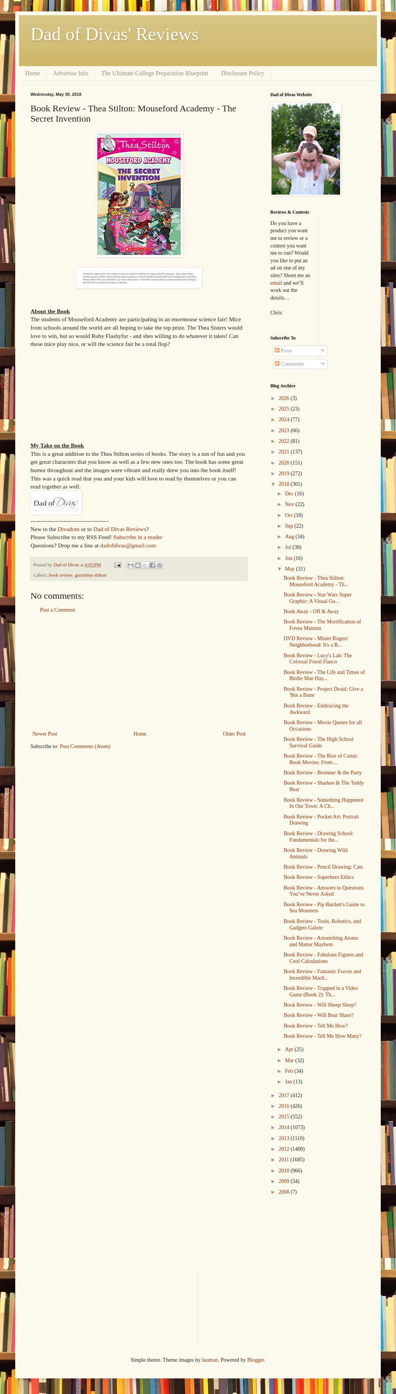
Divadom (68, 529)
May (290, 569)
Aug (290, 536)
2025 (285, 409)
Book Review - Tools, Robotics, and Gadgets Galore (322, 924)
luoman (210, 1360)
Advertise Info (70, 73)
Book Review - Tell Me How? (316, 1026)
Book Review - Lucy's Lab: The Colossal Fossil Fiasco (318, 659)
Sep (289, 526)
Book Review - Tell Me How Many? (323, 1036)
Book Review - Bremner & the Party (323, 773)
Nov (290, 504)
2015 (285, 1117)
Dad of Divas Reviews (119, 529)
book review (60, 575)
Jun (289, 558)
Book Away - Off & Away (311, 611)
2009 (285, 1181)
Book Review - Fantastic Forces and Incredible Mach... (322, 975)
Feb (289, 1071)
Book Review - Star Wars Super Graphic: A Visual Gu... (318, 598)
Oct (289, 515)
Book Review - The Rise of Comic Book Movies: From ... (321, 759)
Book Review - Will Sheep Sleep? (320, 1005)
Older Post (234, 734)
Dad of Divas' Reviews (114, 34)
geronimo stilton (90, 575)
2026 (285, 398)
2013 (285, 1138)
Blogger (255, 1360)
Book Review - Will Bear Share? (319, 1015)
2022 (285, 441)
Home (32, 73)
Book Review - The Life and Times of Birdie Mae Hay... (324, 675)
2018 (285, 484)
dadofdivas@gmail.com (128, 545)
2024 (285, 419)
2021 (285, 452)
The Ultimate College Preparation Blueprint (154, 73)
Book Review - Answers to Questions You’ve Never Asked (324, 891)
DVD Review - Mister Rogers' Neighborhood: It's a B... (316, 642)
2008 (285, 1192)
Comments (289, 364)
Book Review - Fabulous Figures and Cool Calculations (323, 958)
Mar (290, 1060)
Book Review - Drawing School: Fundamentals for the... (319, 837)
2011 (285, 1159)
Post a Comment (57, 610)
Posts (283, 351)
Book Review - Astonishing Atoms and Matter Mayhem (321, 941)
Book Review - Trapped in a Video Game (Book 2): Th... (321, 991)
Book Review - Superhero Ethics (319, 877)
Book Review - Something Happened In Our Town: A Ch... (323, 803)
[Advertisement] (139, 672)
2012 (285, 1149)
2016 (285, 1106)
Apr (289, 1049)
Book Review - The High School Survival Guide (319, 742)
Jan (289, 1082)
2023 (285, 430)
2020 (285, 463)
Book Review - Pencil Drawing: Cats (323, 867)
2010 (285, 1171)
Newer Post (44, 734)
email (276, 283)
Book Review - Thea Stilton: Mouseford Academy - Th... (316, 581)
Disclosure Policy (242, 73)
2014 (285, 1127)
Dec (290, 493)
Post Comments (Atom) (85, 746)
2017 (285, 1095)
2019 (285, 473)
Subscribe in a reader (137, 537)
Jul (288, 547)
